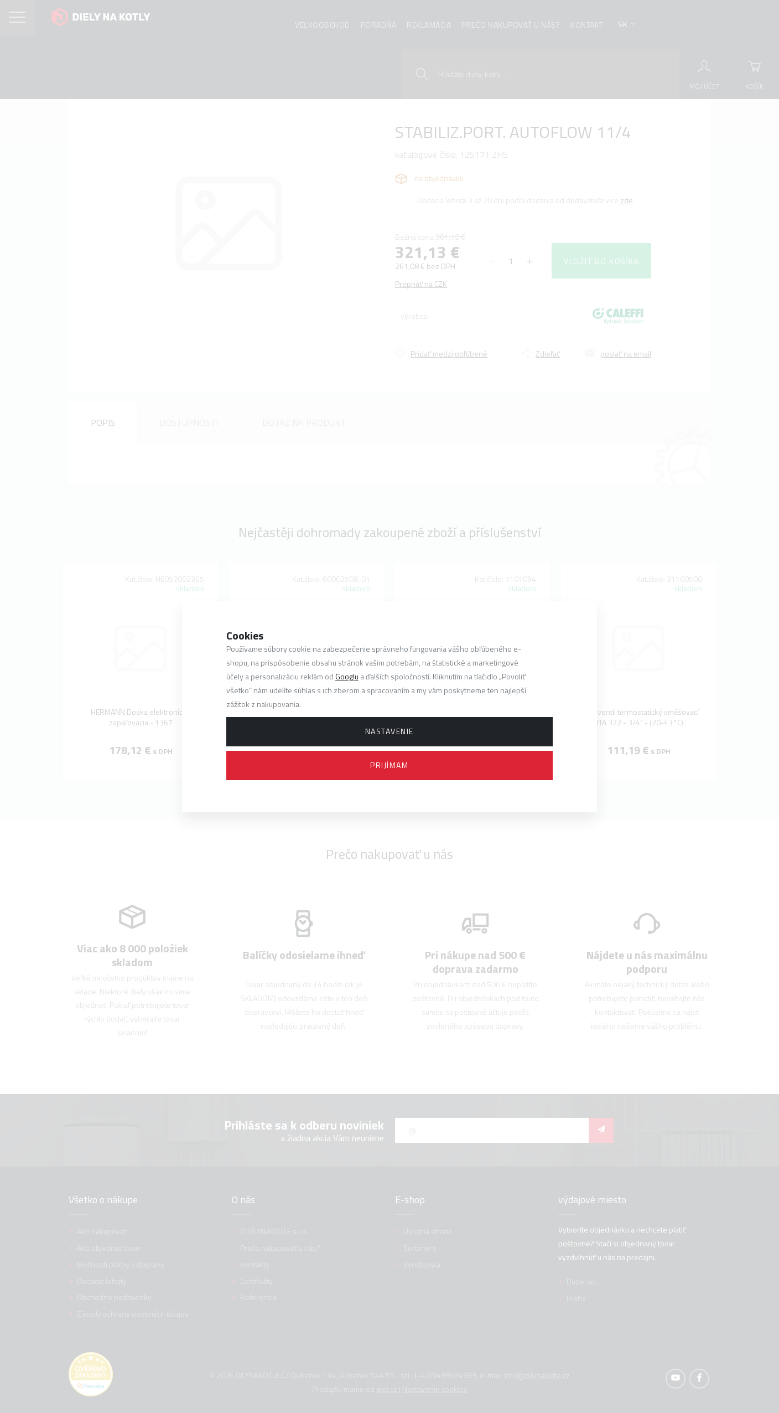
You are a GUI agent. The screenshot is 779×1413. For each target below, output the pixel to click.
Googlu (347, 676)
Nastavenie (389, 731)
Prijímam (389, 765)
